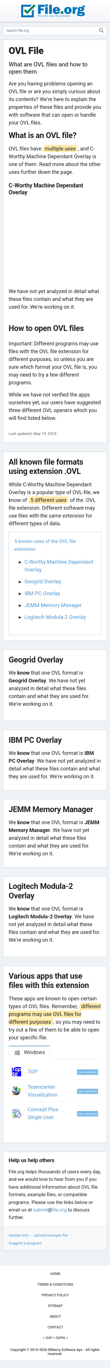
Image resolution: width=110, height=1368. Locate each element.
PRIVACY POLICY (55, 1295)
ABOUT (55, 1317)
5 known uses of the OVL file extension (45, 545)
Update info (19, 1235)
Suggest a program (25, 1243)
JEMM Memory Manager (53, 605)
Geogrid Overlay (43, 581)
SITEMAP (55, 1306)
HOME (55, 1274)
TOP (33, 1072)
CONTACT (55, 1327)
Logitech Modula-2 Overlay (55, 617)
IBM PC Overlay (42, 593)
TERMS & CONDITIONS (55, 1285)
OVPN (60, 1338)
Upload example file (51, 1235)
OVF (49, 1338)
